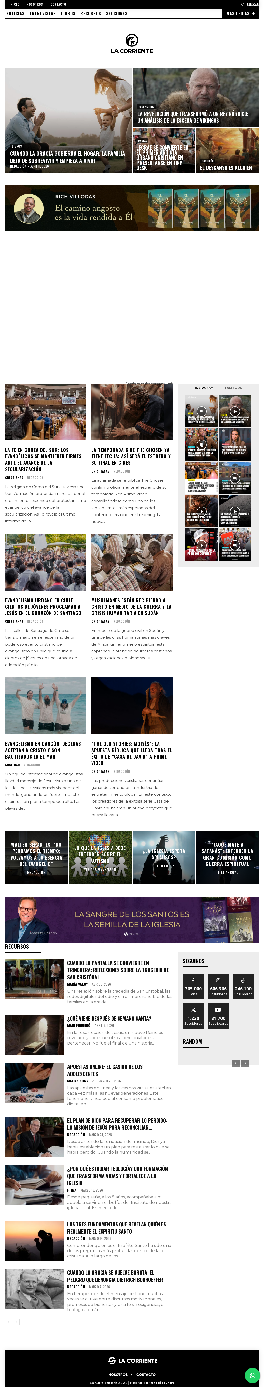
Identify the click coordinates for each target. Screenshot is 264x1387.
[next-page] (16, 1322)
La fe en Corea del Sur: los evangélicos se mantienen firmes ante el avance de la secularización (43, 460)
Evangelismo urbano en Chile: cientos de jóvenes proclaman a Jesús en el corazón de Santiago (43, 606)
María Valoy (77, 984)
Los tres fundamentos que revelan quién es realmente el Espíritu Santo (116, 1227)
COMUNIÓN (208, 161)
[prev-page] (8, 1322)
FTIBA (71, 1190)
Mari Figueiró (78, 1025)
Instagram (204, 387)
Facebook (233, 387)
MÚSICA (142, 140)
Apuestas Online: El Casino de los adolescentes (105, 1070)
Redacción (35, 477)
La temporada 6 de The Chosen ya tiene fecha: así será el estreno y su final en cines (131, 456)
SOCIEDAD (12, 764)
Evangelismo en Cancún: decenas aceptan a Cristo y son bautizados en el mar (43, 750)
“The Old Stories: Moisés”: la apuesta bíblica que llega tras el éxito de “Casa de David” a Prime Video (131, 753)
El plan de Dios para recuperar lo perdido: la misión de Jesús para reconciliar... (117, 1124)
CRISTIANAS (14, 477)
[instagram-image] (201, 411)
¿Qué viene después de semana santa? (109, 1018)
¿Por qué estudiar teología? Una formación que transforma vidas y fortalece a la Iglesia (117, 1176)
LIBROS (17, 146)
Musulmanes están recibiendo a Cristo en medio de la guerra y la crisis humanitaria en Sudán (131, 606)
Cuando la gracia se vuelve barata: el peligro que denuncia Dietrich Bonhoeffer (115, 1276)
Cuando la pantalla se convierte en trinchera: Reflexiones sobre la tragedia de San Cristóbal (118, 970)
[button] (250, 4)
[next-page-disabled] (245, 1063)
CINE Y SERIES (146, 107)
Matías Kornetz (80, 1080)
